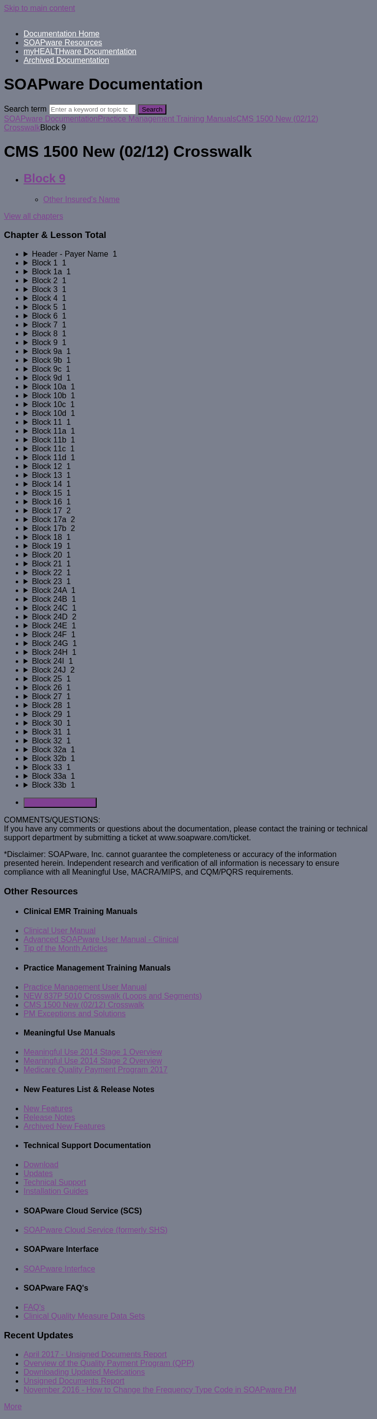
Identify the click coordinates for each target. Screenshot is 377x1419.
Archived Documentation (66, 60)
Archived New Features (64, 1126)
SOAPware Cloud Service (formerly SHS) (95, 1230)
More (13, 1406)
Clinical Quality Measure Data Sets (84, 1316)
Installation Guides (56, 1191)
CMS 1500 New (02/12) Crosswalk (84, 1005)
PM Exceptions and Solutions (75, 1013)
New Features (48, 1108)
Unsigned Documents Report (74, 1381)
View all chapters (33, 216)
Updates (38, 1173)
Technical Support (55, 1182)
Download (41, 1164)
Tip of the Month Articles (66, 948)
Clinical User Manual (60, 930)
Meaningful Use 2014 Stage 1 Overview (93, 1052)
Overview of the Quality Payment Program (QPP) (109, 1363)
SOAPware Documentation (51, 119)
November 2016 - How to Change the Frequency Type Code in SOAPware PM (160, 1390)
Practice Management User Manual (85, 987)
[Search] (92, 109)
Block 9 (44, 178)
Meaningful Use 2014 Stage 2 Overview (93, 1061)
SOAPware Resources (63, 42)
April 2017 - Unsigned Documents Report (95, 1354)
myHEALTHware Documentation (80, 51)
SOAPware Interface (59, 1269)
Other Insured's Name (81, 199)
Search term (25, 109)
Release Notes (49, 1117)
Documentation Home (62, 34)
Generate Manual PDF (60, 802)
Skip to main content (39, 8)
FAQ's (34, 1307)
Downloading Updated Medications (84, 1372)
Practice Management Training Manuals (167, 119)
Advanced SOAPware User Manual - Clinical (101, 939)
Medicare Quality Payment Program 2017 (95, 1069)
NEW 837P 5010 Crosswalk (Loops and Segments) (113, 996)
